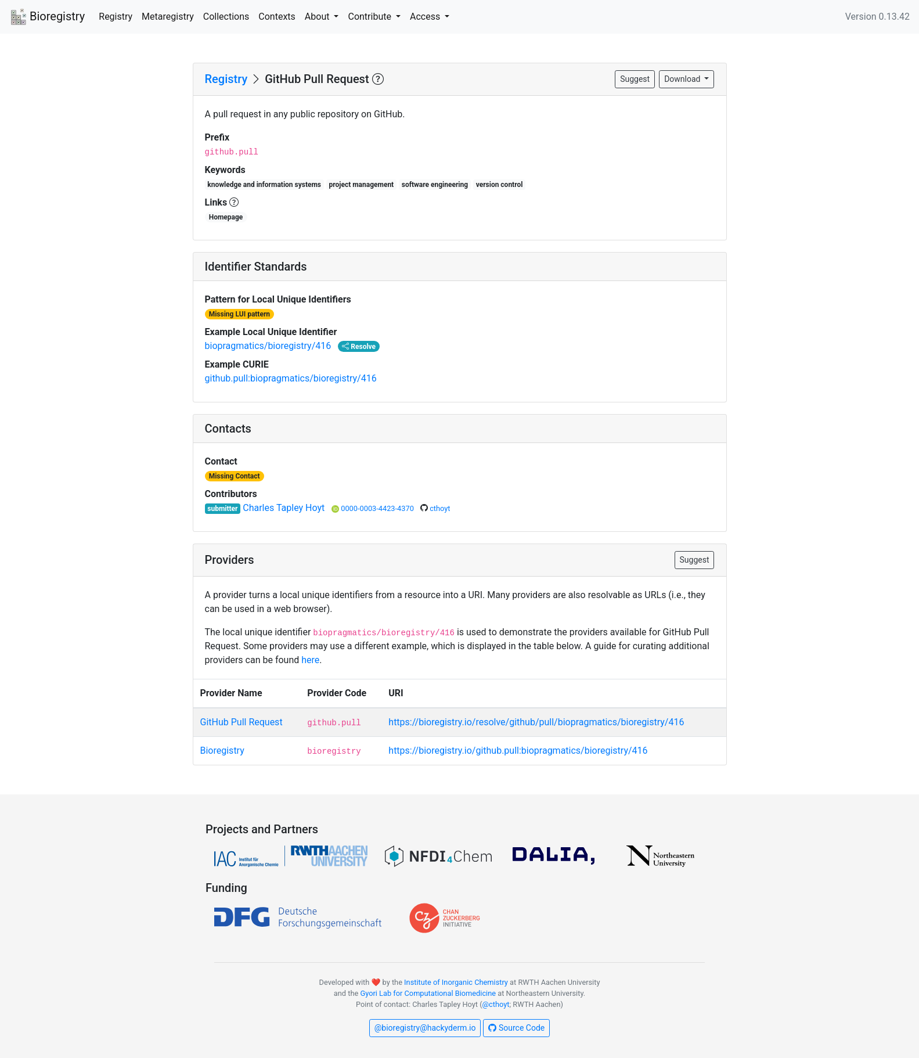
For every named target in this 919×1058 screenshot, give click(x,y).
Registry (115, 16)
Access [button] (426, 16)
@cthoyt (496, 1004)
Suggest (635, 79)
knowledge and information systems (264, 185)
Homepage (226, 217)
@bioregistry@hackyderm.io (425, 1027)
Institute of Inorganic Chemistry (456, 982)
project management (361, 185)
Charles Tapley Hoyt (285, 507)
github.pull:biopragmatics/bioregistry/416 (291, 378)
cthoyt (440, 508)
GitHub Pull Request (241, 722)
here (310, 659)
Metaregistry (168, 16)
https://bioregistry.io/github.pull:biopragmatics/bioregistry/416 (517, 750)
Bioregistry (47, 17)
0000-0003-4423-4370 (378, 508)
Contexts (276, 16)
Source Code (516, 1027)
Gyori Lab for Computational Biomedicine (428, 993)
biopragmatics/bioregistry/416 (268, 345)
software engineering (435, 185)
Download (683, 79)
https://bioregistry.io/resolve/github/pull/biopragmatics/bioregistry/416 (536, 722)
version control (499, 185)
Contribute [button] (370, 16)
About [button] (318, 16)
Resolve (359, 347)
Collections (226, 16)
